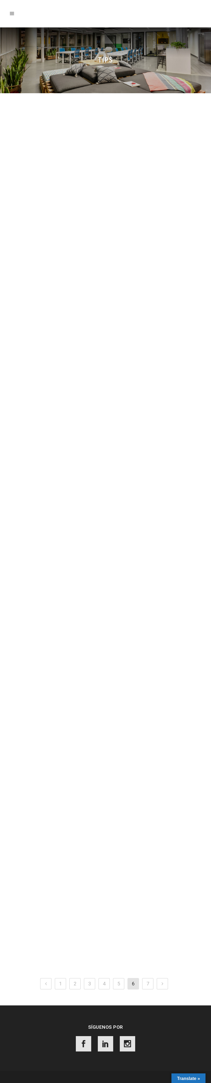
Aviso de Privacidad (74, 1074)
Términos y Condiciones (116, 1074)
